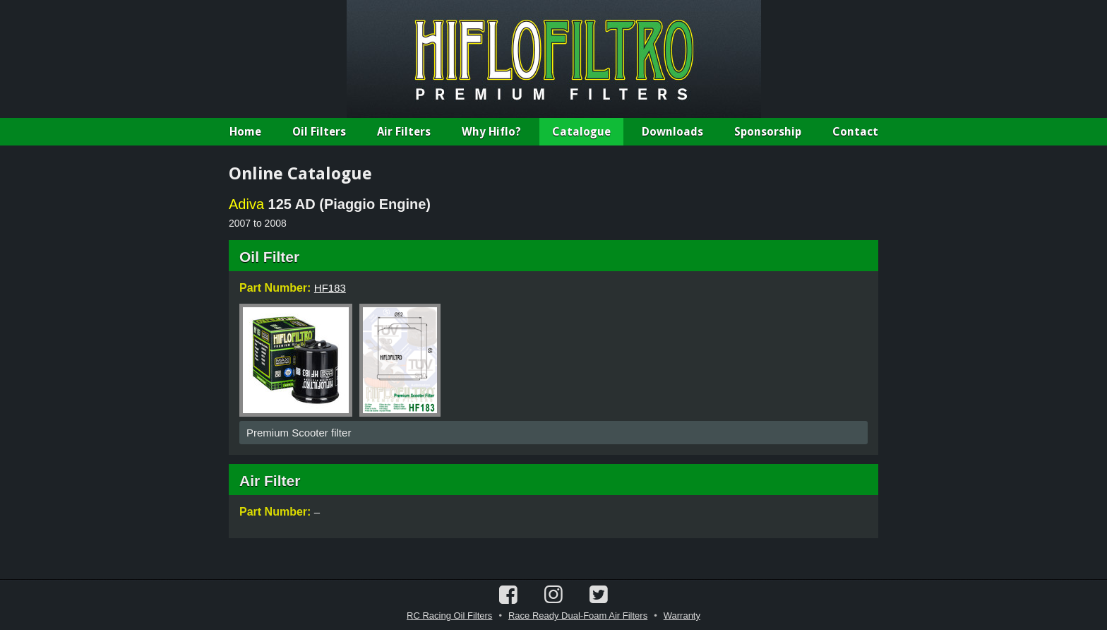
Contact (855, 131)
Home (245, 131)
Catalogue (581, 131)
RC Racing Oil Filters (449, 615)
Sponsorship (767, 131)
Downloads (672, 131)
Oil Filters (319, 131)
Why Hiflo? (491, 131)
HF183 (330, 288)
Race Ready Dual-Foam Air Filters (577, 615)
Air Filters (404, 131)
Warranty (682, 615)
